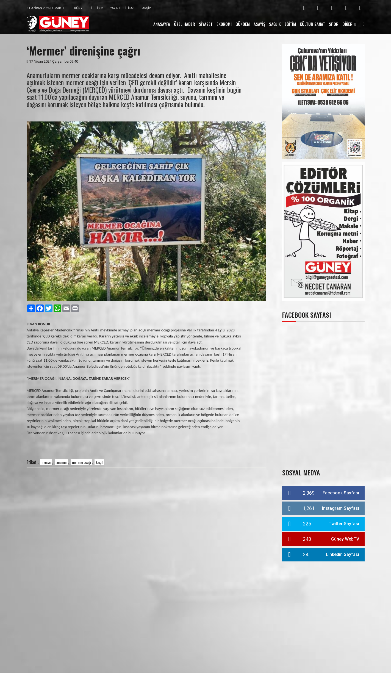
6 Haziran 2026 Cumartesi (47, 8)
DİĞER (347, 24)
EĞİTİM (290, 24)
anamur (61, 462)
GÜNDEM (242, 24)
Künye (79, 8)
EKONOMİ (224, 24)
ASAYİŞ (259, 24)
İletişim (97, 8)
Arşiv (146, 8)
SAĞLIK (275, 24)
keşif (99, 462)
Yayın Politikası (122, 8)
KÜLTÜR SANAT (312, 24)
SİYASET (206, 24)
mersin (46, 462)
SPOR (334, 24)
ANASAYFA (161, 24)
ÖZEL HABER (184, 24)
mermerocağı (81, 462)
